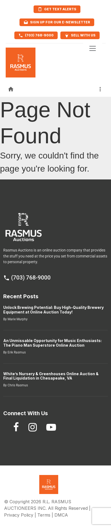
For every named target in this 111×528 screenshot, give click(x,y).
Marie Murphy (17, 319)
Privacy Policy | (20, 515)
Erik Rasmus (16, 352)
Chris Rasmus (17, 385)
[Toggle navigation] (92, 48)
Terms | (45, 515)
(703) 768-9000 (27, 277)
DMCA (61, 515)
